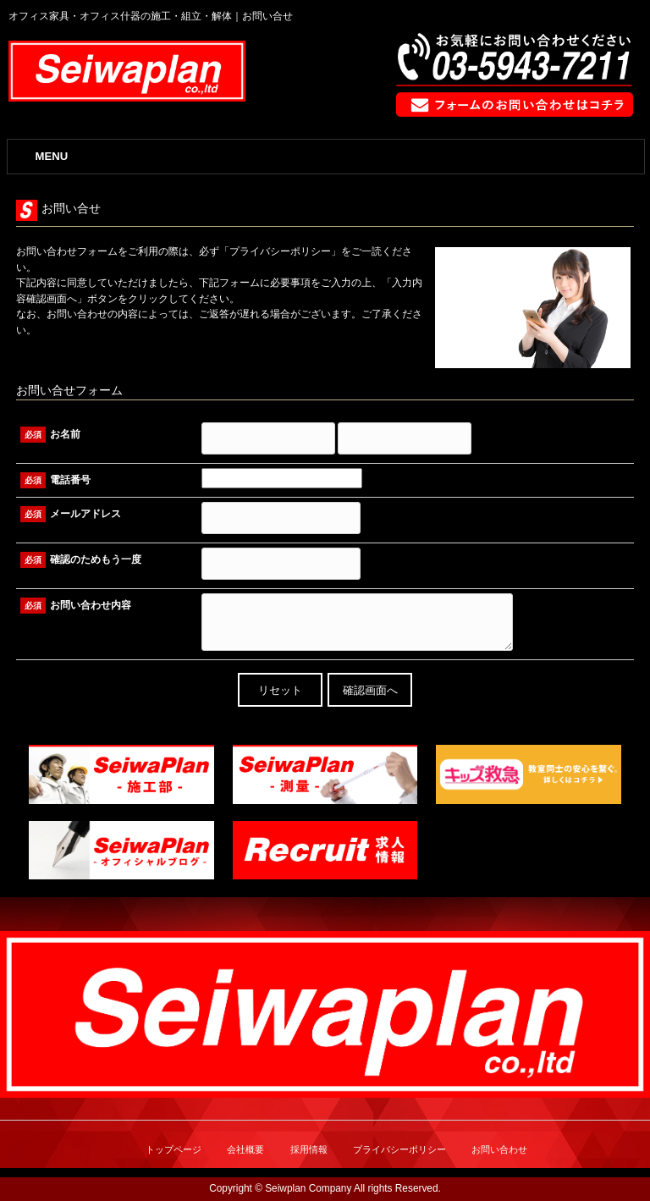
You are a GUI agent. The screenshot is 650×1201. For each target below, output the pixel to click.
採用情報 (309, 1149)
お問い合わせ (499, 1149)
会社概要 (245, 1149)
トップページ (173, 1149)
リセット (280, 690)
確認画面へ (370, 690)
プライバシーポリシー (280, 251)
